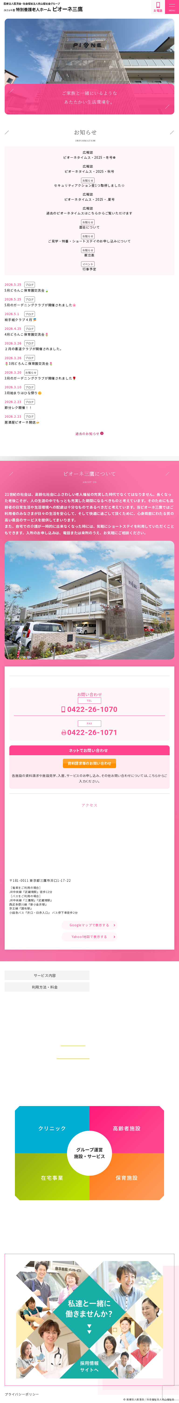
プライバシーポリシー (22, 1389)
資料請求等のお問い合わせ (89, 763)
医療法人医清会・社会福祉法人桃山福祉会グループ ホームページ (89, 1217)
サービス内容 (45, 975)
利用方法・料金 (45, 986)
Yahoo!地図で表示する (89, 936)
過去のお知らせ (88, 433)
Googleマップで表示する (89, 925)
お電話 (158, 7)
